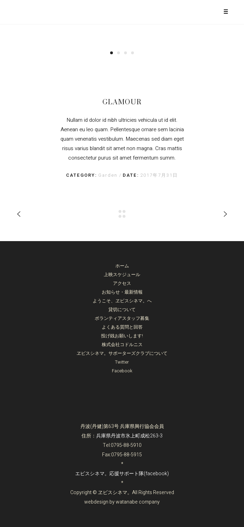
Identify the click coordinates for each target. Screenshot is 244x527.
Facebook (122, 370)
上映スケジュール (122, 274)
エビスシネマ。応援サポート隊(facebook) (122, 473)
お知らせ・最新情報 (122, 292)
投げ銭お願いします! (122, 335)
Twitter (122, 362)
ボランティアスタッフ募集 (122, 318)
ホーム (122, 265)
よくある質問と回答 (122, 327)
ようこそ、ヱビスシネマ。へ (122, 300)
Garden (108, 175)
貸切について (122, 309)
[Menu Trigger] (226, 11)
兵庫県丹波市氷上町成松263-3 (129, 436)
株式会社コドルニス (122, 344)
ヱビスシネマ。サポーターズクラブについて (122, 353)
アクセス (122, 283)
